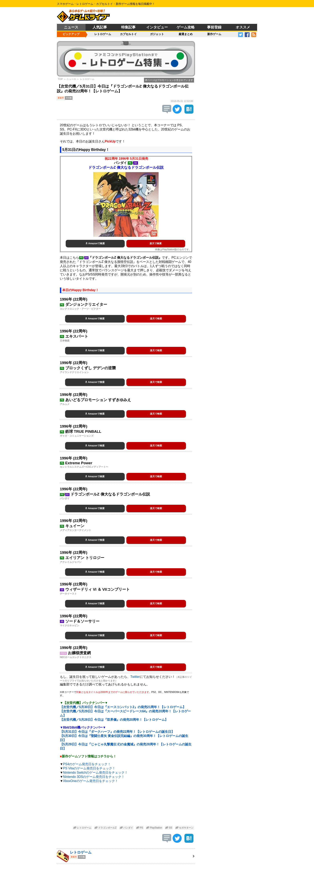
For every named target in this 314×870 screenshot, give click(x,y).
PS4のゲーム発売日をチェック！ (87, 764)
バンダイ (126, 827)
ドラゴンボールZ (106, 827)
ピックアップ (71, 34)
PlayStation (154, 827)
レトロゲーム (102, 34)
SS (168, 827)
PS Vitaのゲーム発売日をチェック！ (89, 768)
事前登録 (214, 27)
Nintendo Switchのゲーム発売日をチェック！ (95, 772)
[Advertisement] (126, 805)
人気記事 (100, 27)
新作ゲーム (214, 34)
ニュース (71, 27)
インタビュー (157, 27)
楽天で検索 (156, 243)
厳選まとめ (186, 34)
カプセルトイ (128, 34)
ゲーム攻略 (186, 27)
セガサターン (184, 827)
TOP (60, 79)
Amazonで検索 (95, 243)
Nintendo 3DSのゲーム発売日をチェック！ (94, 776)
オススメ (243, 27)
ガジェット (157, 34)
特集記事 (128, 27)
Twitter (135, 676)
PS (139, 827)
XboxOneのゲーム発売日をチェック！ (90, 781)
